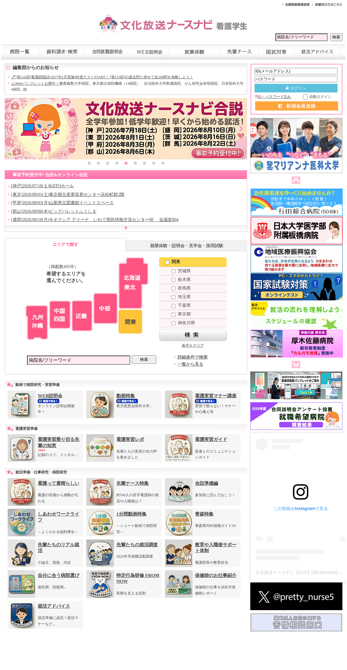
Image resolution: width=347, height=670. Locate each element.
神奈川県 (183, 323)
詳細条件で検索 (192, 357)
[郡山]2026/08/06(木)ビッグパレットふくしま (53, 211)
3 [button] (107, 164)
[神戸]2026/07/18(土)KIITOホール (42, 186)
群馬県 (181, 288)
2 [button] (98, 164)
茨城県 (181, 271)
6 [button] (135, 164)
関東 (172, 261)
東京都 (181, 314)
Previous (11, 129)
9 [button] (163, 164)
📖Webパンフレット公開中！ (35, 83)
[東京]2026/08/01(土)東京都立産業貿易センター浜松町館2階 (67, 194)
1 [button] (89, 164)
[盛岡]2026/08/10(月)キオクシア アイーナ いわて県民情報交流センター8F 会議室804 (94, 219)
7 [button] (144, 164)
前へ (295, 181)
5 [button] (126, 164)
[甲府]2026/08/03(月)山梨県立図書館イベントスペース (62, 203)
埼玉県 (181, 296)
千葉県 (181, 305)
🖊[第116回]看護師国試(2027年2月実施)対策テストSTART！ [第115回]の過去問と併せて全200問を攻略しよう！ (102, 77)
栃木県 (181, 279)
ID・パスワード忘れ (273, 97)
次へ (295, 365)
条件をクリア (193, 345)
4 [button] (117, 164)
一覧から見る (190, 364)
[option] (126, 128)
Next (241, 129)
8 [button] (153, 164)
